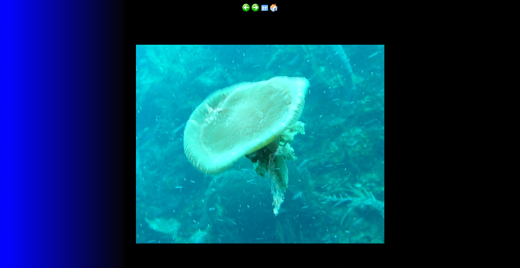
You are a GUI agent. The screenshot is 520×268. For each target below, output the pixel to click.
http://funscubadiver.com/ (68, 248)
